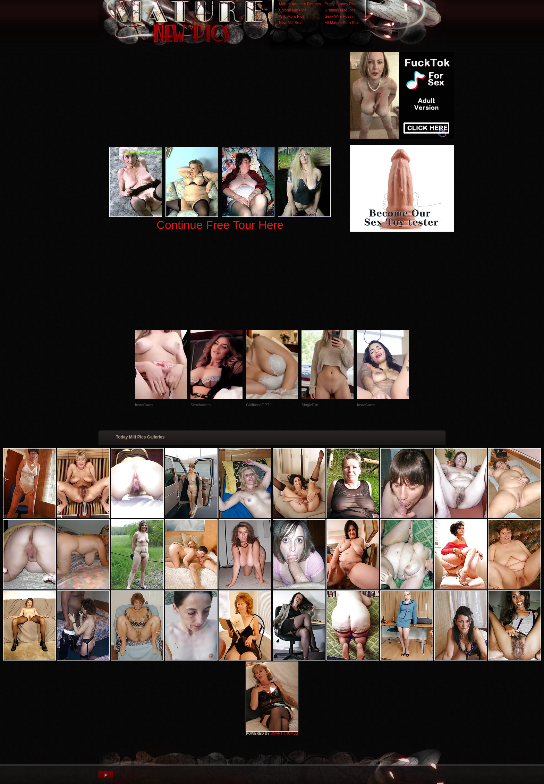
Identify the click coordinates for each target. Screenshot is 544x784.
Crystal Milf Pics (292, 10)
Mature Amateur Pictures (300, 4)
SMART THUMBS (284, 733)
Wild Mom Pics (291, 16)
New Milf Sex (290, 22)
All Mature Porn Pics (342, 22)
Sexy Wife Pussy (339, 16)
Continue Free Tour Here (219, 225)
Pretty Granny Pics (341, 4)
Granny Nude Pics (340, 10)
